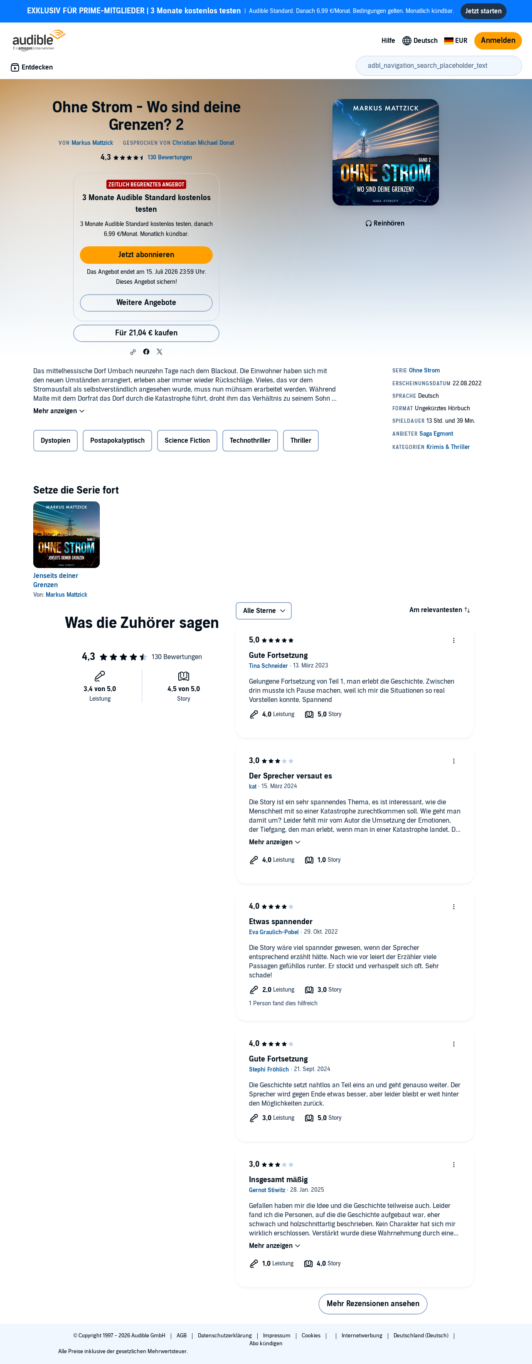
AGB (182, 1335)
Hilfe (388, 41)
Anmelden (498, 40)
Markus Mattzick (66, 594)
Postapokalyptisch (117, 440)
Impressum (277, 1335)
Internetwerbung (363, 1335)
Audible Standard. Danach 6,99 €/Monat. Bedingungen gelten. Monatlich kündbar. (240, 11)
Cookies (312, 1335)
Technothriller (250, 440)
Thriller (301, 440)
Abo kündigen (265, 1343)
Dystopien (55, 440)
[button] (133, 352)
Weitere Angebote (146, 302)
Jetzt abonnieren (146, 254)
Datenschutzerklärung (225, 1335)
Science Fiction (187, 440)
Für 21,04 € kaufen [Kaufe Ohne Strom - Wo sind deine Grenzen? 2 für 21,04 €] (146, 333)
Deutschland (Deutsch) (422, 1335)
